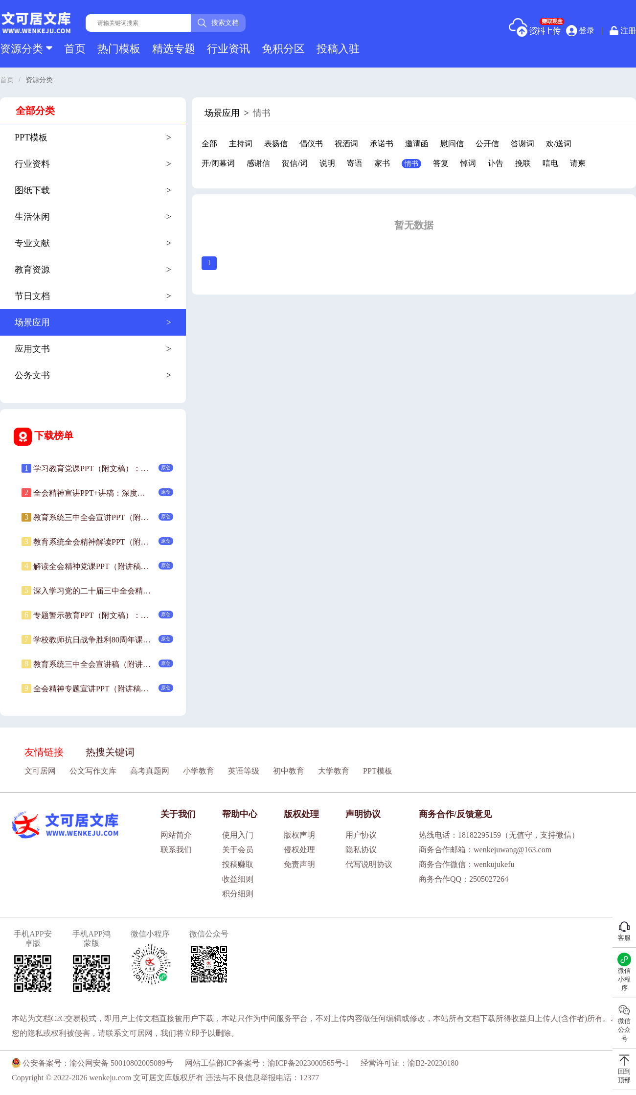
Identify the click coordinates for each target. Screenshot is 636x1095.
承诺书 (381, 143)
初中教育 (288, 771)
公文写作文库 (92, 771)
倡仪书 (311, 143)
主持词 (240, 143)
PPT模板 (377, 771)
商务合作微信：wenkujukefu (467, 864)
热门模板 (118, 49)
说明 (327, 163)
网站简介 (176, 835)
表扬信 (276, 143)
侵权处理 (299, 849)
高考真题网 (149, 771)
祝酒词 (346, 143)
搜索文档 (218, 23)
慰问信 (452, 143)
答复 (441, 163)
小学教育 (198, 771)
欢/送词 (558, 143)
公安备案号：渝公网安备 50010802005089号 (92, 1063)
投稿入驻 (338, 49)
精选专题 (173, 49)
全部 (209, 143)
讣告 (495, 163)
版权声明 (299, 835)
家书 (382, 163)
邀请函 (417, 143)
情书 (411, 163)
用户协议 (361, 835)
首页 (75, 49)
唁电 (550, 163)
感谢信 (258, 163)
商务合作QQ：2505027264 (463, 879)
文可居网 (40, 771)
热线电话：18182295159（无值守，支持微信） (499, 835)
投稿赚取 (237, 864)
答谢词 (522, 143)
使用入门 (237, 835)
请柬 (578, 163)
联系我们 (176, 849)
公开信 (487, 143)
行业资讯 (228, 49)
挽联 (523, 163)
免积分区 (283, 49)
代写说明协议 (368, 864)
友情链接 (44, 752)
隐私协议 (361, 849)
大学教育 (333, 771)
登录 (580, 30)
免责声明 (299, 864)
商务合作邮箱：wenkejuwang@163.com (485, 849)
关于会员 (237, 849)
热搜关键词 (110, 752)
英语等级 (243, 771)
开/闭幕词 (218, 163)
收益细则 (237, 879)
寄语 (355, 163)
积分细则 (237, 894)
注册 (623, 30)
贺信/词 (294, 163)
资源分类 (26, 49)
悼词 (468, 163)
